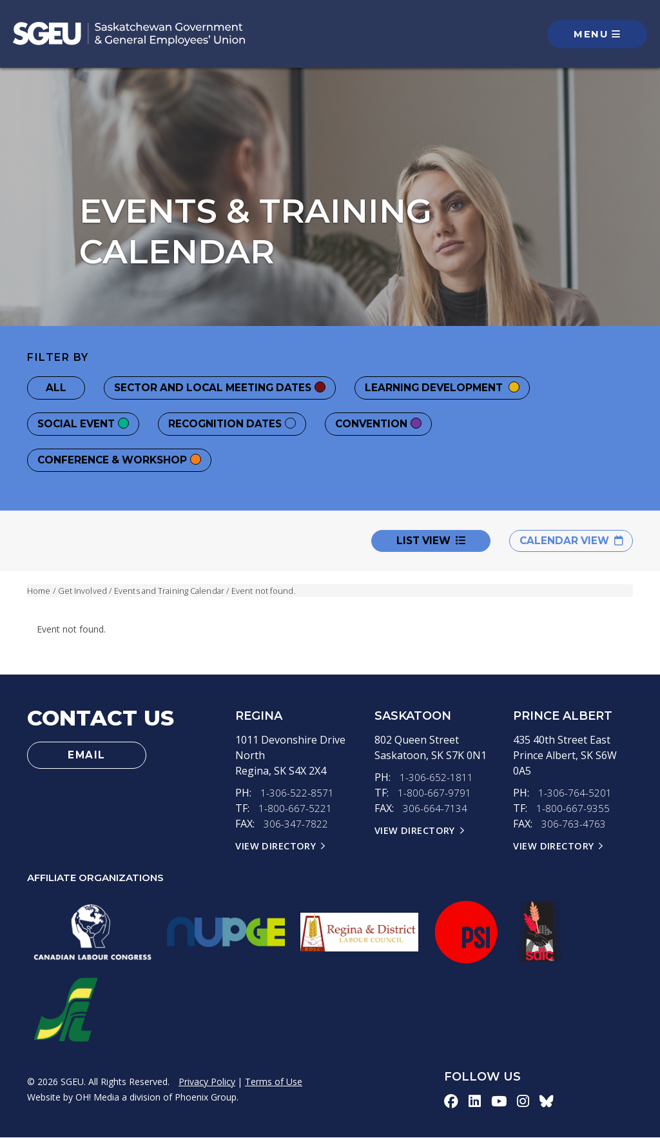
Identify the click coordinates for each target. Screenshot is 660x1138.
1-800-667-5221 (295, 809)
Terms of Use (273, 1082)
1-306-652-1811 (436, 778)
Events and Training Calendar (170, 590)
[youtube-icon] (499, 1102)
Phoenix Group (206, 1098)
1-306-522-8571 (297, 793)
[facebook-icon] (451, 1102)
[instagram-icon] (524, 1102)
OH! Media (97, 1098)
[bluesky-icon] (547, 1102)
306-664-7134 (435, 809)
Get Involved (82, 590)
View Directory (275, 846)
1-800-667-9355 (573, 809)
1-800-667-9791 (434, 793)
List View (426, 540)
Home (38, 590)
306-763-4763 (573, 824)
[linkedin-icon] (475, 1102)
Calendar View (569, 540)
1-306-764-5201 (575, 793)
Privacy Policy (207, 1082)
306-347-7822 (296, 824)
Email (87, 755)
